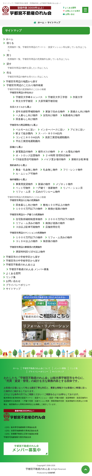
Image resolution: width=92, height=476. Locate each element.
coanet (51, 472)
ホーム (38, 22)
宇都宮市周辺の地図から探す (22, 81)
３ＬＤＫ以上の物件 (27, 241)
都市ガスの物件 (46, 151)
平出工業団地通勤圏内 (28, 141)
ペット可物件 (23, 188)
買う (9, 55)
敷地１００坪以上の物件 (56, 205)
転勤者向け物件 (71, 115)
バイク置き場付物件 (55, 159)
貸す (9, 64)
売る (9, 72)
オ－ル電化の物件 (70, 151)
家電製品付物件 (24, 151)
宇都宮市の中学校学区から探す (23, 260)
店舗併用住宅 (52, 227)
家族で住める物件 (55, 111)
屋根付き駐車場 (79, 159)
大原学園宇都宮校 (48, 101)
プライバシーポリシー (18, 285)
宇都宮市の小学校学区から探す (23, 257)
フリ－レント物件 (73, 169)
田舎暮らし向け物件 (27, 119)
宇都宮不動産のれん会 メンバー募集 (29, 269)
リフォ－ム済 (23, 191)
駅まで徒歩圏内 (24, 133)
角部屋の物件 (50, 241)
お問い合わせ (13, 281)
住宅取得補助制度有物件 (29, 219)
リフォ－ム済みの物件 (28, 223)
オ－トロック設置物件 (28, 155)
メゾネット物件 (64, 184)
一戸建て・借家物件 (47, 188)
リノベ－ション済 (73, 188)
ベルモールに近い (25, 129)
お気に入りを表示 (71, 11)
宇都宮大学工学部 (57, 97)
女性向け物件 (50, 115)
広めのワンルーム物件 (48, 191)
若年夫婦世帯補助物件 (28, 111)
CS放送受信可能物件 (27, 159)
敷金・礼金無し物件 (27, 169)
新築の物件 (44, 184)
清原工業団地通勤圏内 (57, 137)
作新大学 (78, 97)
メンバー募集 (60, 368)
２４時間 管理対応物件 (57, 155)
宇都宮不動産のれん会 (38, 469)
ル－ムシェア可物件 (27, 173)
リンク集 (11, 277)
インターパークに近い (53, 129)
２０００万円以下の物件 (61, 219)
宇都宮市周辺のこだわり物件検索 (25, 85)
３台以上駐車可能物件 (28, 227)
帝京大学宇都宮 (24, 101)
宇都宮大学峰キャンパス (29, 97)
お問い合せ (68, 14)
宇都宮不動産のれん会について (36, 368)
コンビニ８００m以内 (28, 137)
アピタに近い (77, 129)
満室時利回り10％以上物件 (30, 251)
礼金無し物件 (50, 169)
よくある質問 (69, 8)
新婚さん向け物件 (80, 111)
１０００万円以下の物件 (29, 208)
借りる (10, 43)
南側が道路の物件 (57, 208)
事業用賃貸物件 (24, 184)
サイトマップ (13, 288)
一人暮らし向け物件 (27, 115)
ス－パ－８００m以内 (50, 133)
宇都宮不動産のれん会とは (20, 264)
